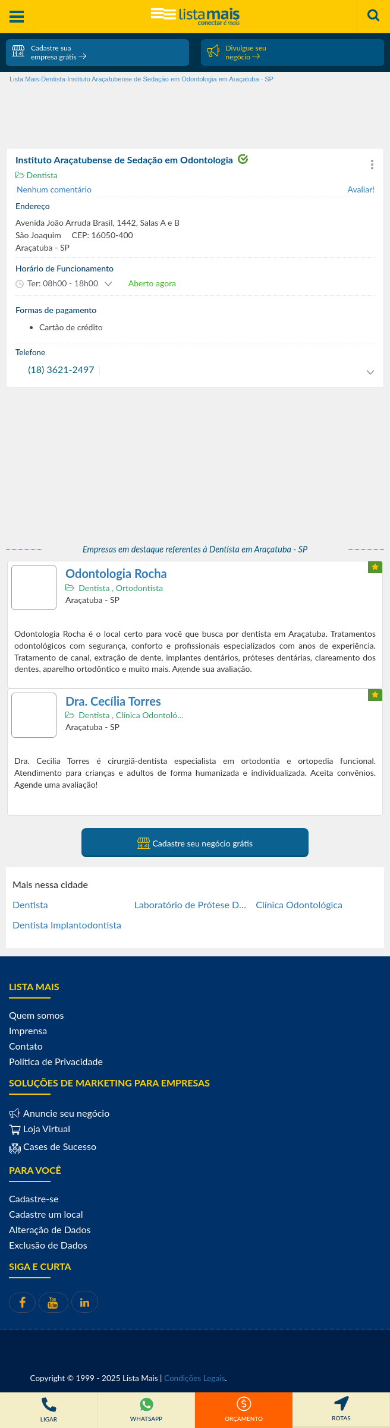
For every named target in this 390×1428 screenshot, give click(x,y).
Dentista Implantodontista (66, 924)
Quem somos (36, 1015)
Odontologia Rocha (116, 573)
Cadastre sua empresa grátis (49, 52)
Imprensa (28, 1030)
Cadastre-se (33, 1198)
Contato (26, 1045)
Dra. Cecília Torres (113, 701)
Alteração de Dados (50, 1229)
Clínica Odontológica (155, 715)
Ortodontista (139, 588)
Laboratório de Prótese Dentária (190, 904)
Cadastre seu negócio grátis (195, 842)
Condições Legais (194, 1378)
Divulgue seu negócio (236, 52)
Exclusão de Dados (48, 1244)
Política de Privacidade (56, 1061)
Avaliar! (361, 189)
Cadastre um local (46, 1214)
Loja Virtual (39, 1128)
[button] (372, 164)
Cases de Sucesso (58, 1146)
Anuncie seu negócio (65, 1113)
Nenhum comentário (54, 189)
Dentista (36, 175)
